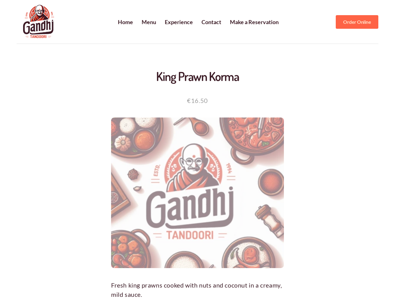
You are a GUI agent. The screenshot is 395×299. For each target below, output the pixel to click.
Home (125, 22)
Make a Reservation (254, 22)
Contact (211, 22)
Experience (179, 22)
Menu (149, 22)
